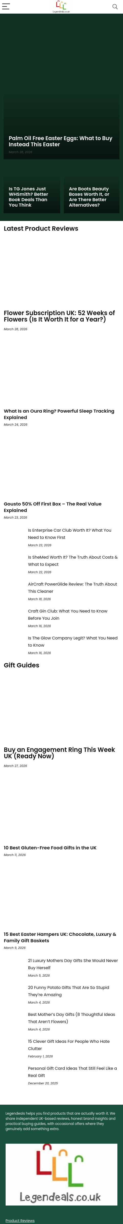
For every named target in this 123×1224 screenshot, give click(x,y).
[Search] (115, 7)
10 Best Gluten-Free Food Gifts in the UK (50, 847)
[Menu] (6, 7)
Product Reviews (20, 1220)
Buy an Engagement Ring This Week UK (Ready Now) (59, 752)
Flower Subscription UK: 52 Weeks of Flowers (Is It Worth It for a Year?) (59, 316)
